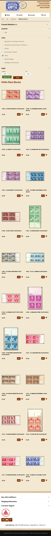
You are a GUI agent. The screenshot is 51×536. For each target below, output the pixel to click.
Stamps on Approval (43, 2)
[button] (22, 114)
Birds (6, 55)
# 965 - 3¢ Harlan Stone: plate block (37, 312)
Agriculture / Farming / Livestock (14, 41)
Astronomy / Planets (11, 52)
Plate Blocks (13, 19)
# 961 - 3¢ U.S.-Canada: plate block (36, 271)
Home (2, 19)
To (26, 71)
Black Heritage (9, 59)
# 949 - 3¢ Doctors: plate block (11, 231)
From (3, 71)
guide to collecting (43, 5)
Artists (7, 48)
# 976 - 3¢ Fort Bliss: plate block (36, 434)
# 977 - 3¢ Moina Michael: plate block (13, 475)
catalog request (44, 3)
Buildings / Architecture (12, 62)
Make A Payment (45, 7)
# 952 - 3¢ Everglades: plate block (36, 231)
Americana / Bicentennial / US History (16, 45)
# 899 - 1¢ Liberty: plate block (11, 149)
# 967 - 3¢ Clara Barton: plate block (37, 353)
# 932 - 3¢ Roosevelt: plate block (12, 190)
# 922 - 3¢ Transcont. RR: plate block (37, 149)
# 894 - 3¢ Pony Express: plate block (13, 109)
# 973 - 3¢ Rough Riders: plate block (13, 434)
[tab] (25, 51)
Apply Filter (6, 77)
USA (7, 19)
